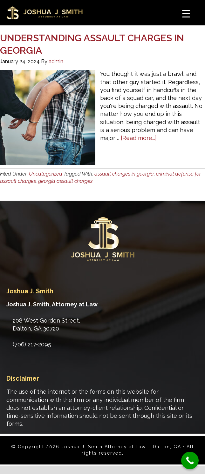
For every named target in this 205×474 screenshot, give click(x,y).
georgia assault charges (65, 181)
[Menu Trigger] (186, 13)
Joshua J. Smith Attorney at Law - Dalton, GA (50, 14)
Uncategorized (45, 174)
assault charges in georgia (124, 174)
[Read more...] (139, 138)
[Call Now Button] (190, 460)
